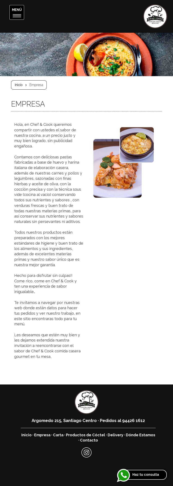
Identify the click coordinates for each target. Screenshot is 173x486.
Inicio (19, 85)
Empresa (42, 435)
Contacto (89, 440)
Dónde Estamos (140, 435)
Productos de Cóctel (85, 435)
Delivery (115, 435)
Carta (58, 435)
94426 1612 (133, 420)
